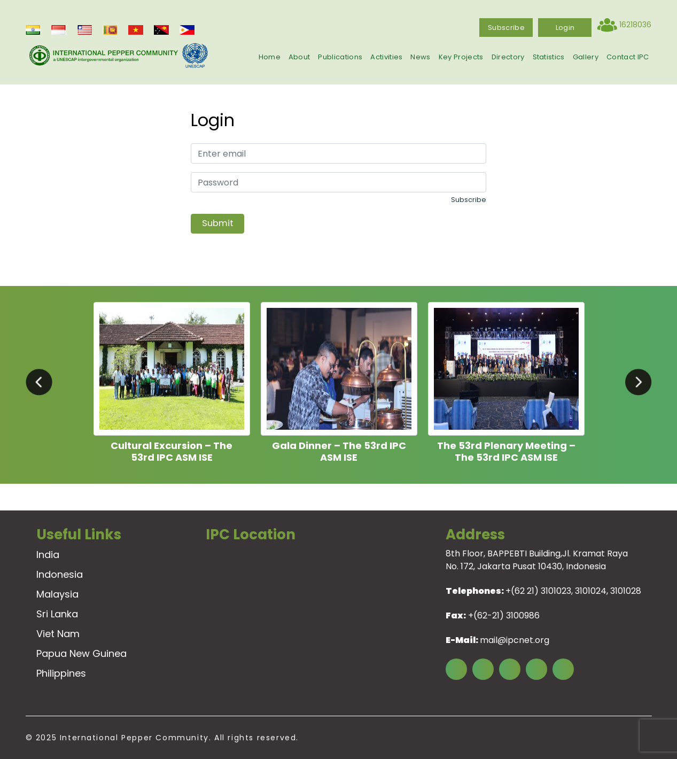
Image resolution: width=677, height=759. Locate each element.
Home (270, 57)
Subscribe (506, 27)
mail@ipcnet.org (514, 640)
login (565, 27)
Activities (386, 57)
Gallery (585, 57)
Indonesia (59, 574)
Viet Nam (58, 633)
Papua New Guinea (81, 653)
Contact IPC (627, 57)
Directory (508, 57)
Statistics (549, 57)
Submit (218, 223)
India (47, 554)
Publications (340, 57)
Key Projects (461, 57)
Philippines (61, 673)
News (420, 57)
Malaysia (57, 594)
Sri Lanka (57, 614)
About (299, 57)
